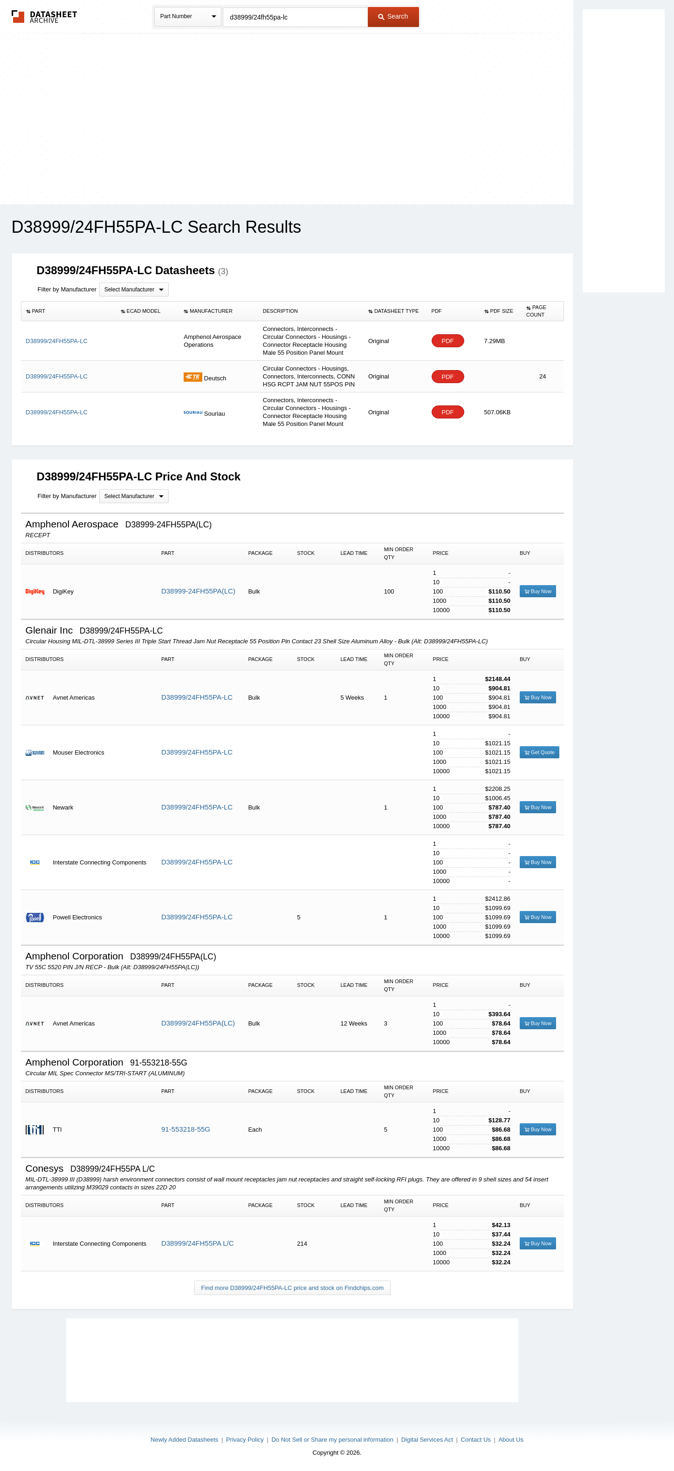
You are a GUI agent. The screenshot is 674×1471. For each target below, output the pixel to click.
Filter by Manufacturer (67, 289)
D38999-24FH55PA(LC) (198, 591)
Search (393, 16)
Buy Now (537, 591)
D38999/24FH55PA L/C (197, 1243)
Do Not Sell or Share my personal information (332, 1439)
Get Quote (539, 752)
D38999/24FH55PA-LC (197, 697)
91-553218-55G (185, 1129)
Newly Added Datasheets (184, 1439)
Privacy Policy (245, 1439)
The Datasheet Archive (44, 16)
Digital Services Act (427, 1439)
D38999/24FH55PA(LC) (198, 1023)
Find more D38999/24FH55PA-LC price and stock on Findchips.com (292, 1287)
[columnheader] (68, 311)
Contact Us (476, 1439)
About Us (510, 1439)
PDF (448, 340)
